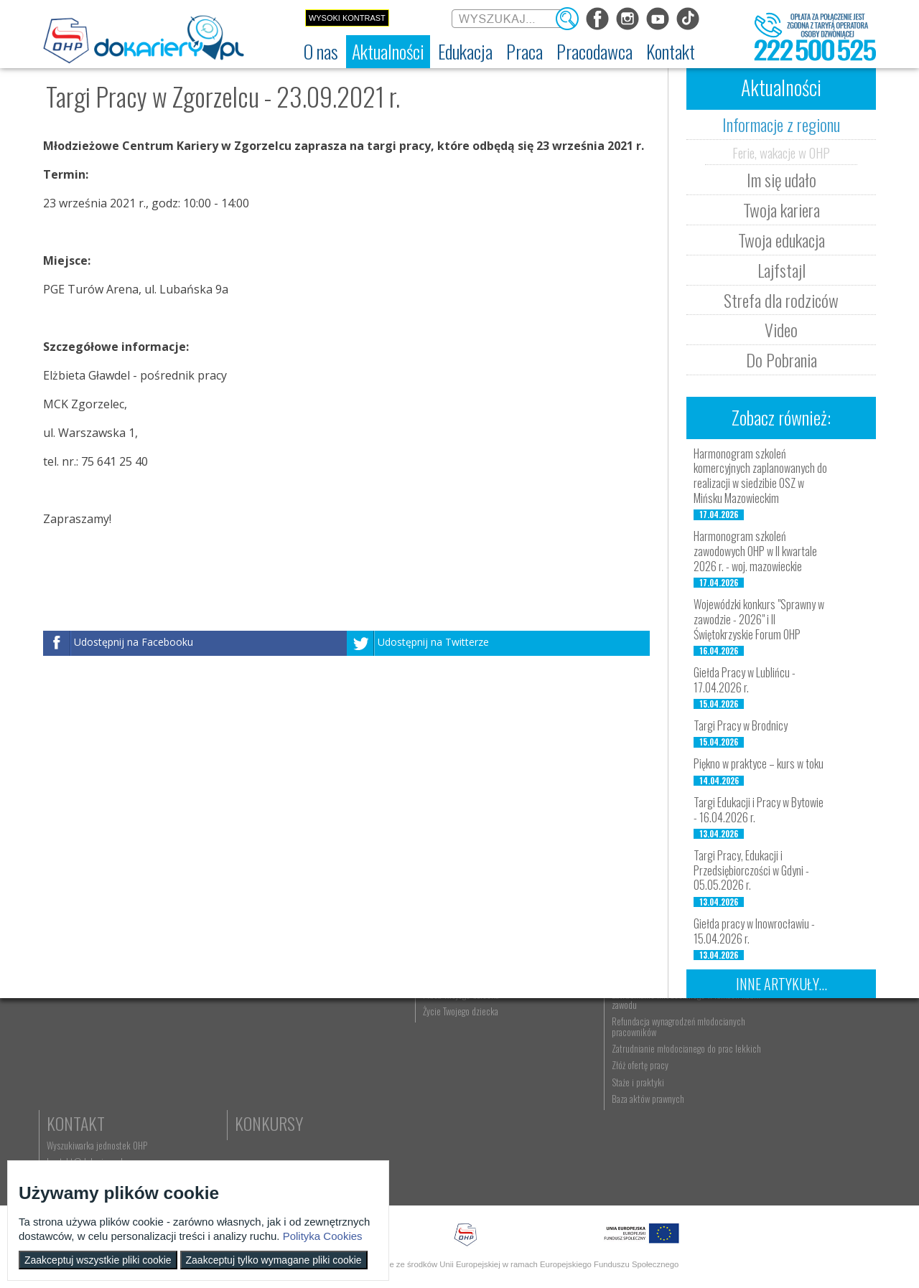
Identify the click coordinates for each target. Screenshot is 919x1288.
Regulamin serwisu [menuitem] (83, 1080)
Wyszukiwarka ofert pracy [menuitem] (449, 1047)
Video (781, 329)
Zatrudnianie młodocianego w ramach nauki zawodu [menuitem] (694, 1069)
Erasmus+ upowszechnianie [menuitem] (334, 1097)
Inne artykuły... (781, 984)
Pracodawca (688, 1025)
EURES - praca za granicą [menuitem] (448, 1131)
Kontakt (791, 1025)
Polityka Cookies (323, 1236)
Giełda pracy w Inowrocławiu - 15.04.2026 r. (754, 931)
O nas (69, 1025)
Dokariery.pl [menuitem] (72, 1047)
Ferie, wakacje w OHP (781, 152)
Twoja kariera (781, 209)
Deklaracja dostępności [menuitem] (91, 1097)
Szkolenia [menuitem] (304, 1080)
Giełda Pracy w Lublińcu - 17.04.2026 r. (745, 680)
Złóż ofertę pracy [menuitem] (672, 1145)
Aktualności (212, 1025)
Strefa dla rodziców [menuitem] (202, 1131)
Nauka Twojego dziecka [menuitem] (565, 1047)
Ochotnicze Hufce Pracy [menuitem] (92, 1064)
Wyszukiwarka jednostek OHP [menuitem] (812, 1047)
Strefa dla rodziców (781, 300)
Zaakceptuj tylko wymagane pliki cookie (274, 1260)
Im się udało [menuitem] (189, 1064)
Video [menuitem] (179, 1147)
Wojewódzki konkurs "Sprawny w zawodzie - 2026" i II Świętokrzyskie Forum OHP (759, 619)
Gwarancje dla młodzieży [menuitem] (448, 1114)
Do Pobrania (781, 359)
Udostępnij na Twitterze (433, 642)
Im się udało (781, 179)
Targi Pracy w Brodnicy (741, 725)
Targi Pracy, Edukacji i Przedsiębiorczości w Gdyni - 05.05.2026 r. (751, 870)
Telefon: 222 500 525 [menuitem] (801, 1080)
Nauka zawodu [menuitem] (312, 1064)
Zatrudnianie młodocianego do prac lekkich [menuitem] (690, 1123)
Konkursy (796, 1105)
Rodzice (552, 1025)
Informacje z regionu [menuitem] (204, 1047)
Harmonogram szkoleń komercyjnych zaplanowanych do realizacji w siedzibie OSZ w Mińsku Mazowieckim (760, 476)
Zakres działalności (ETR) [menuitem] (93, 1114)
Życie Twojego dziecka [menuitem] (563, 1080)
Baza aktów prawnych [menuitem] (680, 1178)
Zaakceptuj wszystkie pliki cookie (98, 1260)
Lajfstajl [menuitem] (182, 1114)
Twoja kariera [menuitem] (191, 1080)
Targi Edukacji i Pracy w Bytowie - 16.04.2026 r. (759, 810)
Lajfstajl (781, 270)
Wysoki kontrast (347, 18)
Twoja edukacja (781, 240)
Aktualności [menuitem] (664, 1047)
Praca (427, 1025)
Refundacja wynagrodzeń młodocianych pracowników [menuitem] (691, 1095)
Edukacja (320, 1025)
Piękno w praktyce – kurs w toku (759, 763)
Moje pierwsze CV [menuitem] (436, 1097)
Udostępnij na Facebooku (133, 642)
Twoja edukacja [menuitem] (194, 1097)
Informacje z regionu (781, 124)
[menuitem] (321, 51)
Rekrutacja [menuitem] (306, 1047)
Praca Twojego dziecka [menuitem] (564, 1064)
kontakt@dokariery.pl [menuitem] (800, 1064)
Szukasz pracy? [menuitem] (433, 1064)
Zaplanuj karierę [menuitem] (433, 1080)
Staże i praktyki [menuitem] (670, 1162)
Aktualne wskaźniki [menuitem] (438, 1147)
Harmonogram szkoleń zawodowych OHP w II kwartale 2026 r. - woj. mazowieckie (755, 551)
